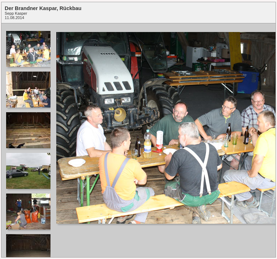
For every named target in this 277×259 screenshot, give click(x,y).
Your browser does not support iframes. (27, 140)
